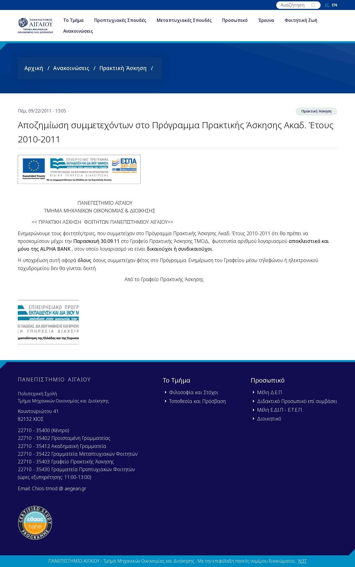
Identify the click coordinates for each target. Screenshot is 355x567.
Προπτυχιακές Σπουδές (131, 20)
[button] (48, 324)
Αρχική (33, 68)
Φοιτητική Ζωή (312, 20)
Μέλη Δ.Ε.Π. (270, 392)
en (334, 5)
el (327, 5)
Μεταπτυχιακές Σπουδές (195, 20)
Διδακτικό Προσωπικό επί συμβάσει (297, 401)
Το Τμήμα (85, 20)
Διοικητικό (269, 418)
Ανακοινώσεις (89, 32)
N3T (302, 561)
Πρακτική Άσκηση (123, 68)
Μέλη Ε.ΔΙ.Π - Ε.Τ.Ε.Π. (280, 410)
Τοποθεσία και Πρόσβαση (197, 401)
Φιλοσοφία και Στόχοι (193, 392)
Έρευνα (277, 20)
